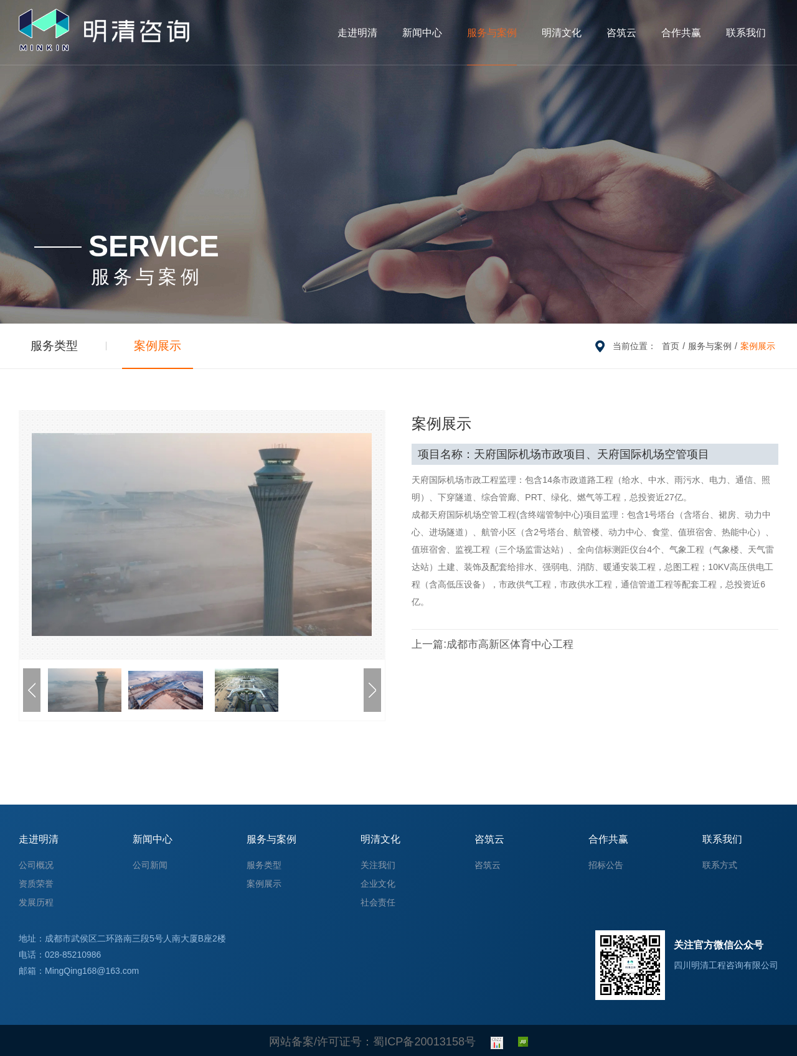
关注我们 (378, 865)
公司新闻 (150, 865)
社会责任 (378, 902)
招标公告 (605, 865)
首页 (670, 346)
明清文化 (562, 32)
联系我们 (746, 32)
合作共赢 (681, 32)
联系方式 (719, 865)
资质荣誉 (36, 884)
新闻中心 (422, 32)
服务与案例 (492, 32)
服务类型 (44, 345)
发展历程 (36, 902)
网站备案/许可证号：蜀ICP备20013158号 (372, 1040)
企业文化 (378, 884)
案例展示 (125, 345)
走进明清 (357, 32)
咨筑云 (621, 32)
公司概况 (36, 865)
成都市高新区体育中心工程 (478, 644)
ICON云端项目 (735, 644)
